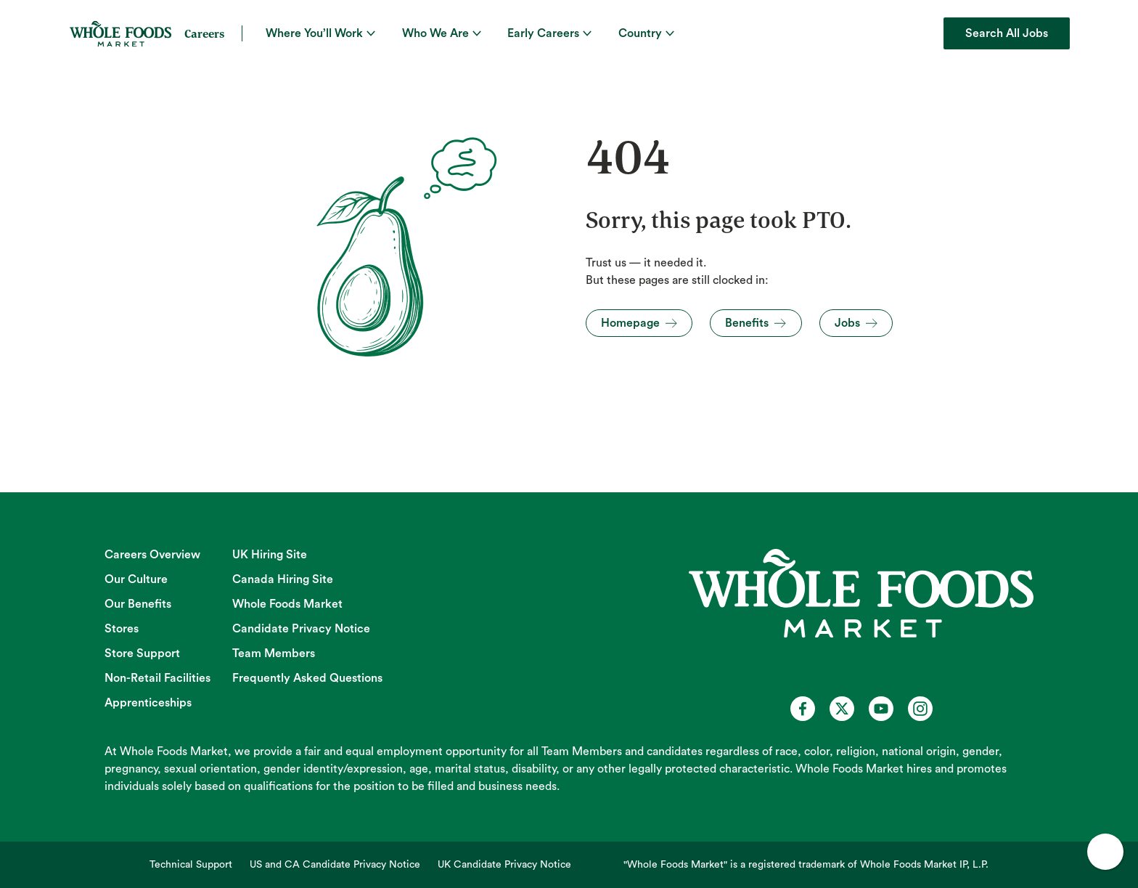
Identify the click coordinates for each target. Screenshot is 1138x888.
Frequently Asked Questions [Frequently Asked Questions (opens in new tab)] (307, 678)
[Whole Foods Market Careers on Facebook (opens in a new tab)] (802, 708)
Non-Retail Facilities (157, 678)
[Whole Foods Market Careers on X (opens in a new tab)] (842, 708)
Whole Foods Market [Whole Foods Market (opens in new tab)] (287, 604)
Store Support (142, 653)
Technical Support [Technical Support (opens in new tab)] (191, 865)
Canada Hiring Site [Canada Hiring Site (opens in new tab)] (282, 579)
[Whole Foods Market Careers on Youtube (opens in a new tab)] (881, 708)
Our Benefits (138, 604)
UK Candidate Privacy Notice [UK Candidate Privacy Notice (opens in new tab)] (504, 865)
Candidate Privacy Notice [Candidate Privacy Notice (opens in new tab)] (301, 629)
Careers (204, 33)
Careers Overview (152, 555)
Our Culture (136, 579)
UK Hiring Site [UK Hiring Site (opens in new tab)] (269, 555)
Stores (122, 629)
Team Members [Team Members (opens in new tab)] (273, 653)
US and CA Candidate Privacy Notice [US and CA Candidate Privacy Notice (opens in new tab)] (335, 865)
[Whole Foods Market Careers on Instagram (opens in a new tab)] (920, 708)
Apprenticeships (148, 703)
